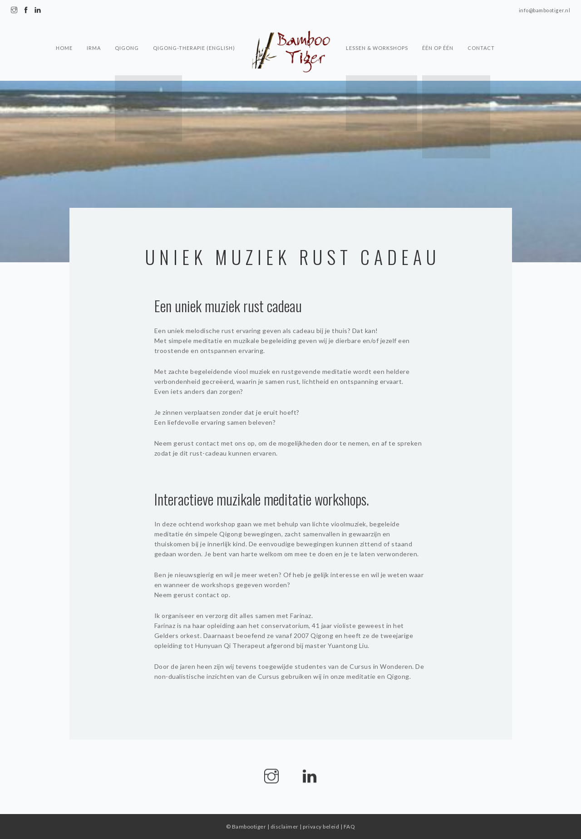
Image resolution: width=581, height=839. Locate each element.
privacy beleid (321, 826)
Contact (482, 34)
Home (62, 34)
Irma (93, 34)
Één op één (438, 34)
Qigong (126, 34)
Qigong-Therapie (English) (194, 34)
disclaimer (285, 826)
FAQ (349, 826)
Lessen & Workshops (377, 34)
